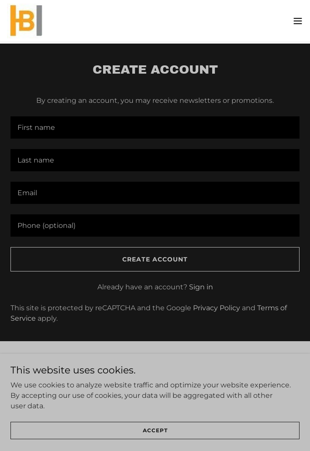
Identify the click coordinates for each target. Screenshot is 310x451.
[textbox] (155, 127)
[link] (26, 20)
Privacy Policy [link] (216, 308)
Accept (155, 430)
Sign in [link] (201, 287)
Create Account (155, 259)
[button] (298, 21)
